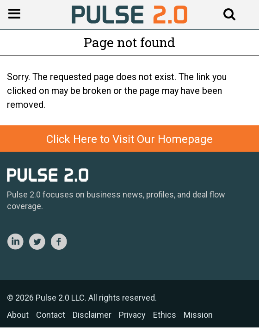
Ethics (164, 315)
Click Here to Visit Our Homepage (129, 139)
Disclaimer (92, 315)
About (18, 315)
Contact (50, 315)
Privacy (132, 315)
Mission (198, 315)
